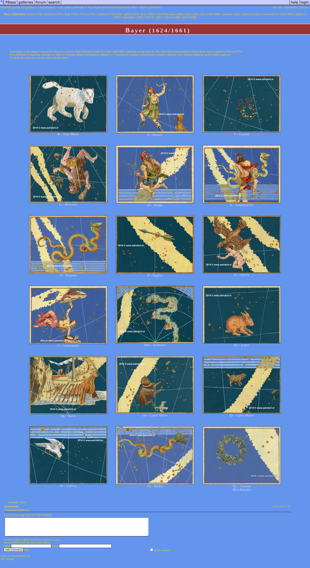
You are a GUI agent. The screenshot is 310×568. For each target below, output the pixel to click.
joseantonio (11, 506)
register (26, 543)
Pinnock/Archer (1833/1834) (277, 14)
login (17, 543)
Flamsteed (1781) (53, 14)
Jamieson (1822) (231, 14)
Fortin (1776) (34, 14)
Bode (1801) (147, 14)
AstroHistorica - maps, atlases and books (61, 7)
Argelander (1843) (133, 17)
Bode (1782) (71, 14)
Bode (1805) (192, 14)
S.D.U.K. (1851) (153, 17)
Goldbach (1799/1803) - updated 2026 (118, 14)
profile (16, 7)
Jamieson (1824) (251, 14)
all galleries (29, 7)
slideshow (304, 7)
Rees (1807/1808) (210, 14)
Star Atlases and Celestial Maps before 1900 (112, 7)
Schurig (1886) (172, 17)
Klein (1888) (190, 17)
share (23, 502)
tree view (278, 7)
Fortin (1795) (87, 14)
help (26, 553)
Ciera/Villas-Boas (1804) (170, 14)
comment (13, 502)
